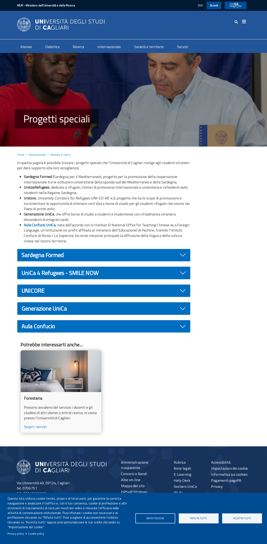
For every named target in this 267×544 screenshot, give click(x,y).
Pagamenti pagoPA (226, 480)
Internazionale (109, 47)
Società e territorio (149, 47)
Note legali (182, 468)
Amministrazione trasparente (134, 465)
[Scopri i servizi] (61, 391)
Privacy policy (16, 534)
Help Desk (182, 480)
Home (20, 155)
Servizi (182, 47)
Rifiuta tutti (198, 518)
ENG (200, 5)
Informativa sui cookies (229, 474)
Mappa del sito (133, 486)
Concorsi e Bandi (134, 474)
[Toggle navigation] (245, 21)
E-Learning (182, 474)
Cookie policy (36, 534)
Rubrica (180, 462)
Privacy (217, 486)
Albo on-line (130, 480)
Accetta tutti (242, 518)
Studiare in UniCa (60, 155)
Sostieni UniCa (185, 486)
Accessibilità (220, 462)
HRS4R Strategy (134, 492)
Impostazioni (155, 518)
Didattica (52, 47)
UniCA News (235, 5)
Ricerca (78, 47)
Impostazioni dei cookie (229, 468)
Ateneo (26, 47)
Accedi (214, 5)
